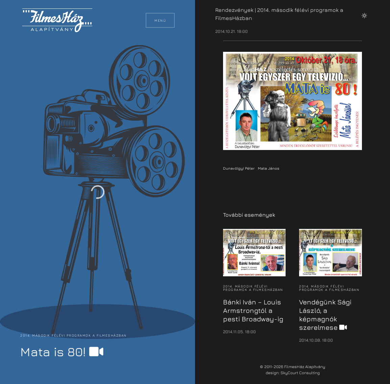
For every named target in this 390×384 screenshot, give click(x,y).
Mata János (268, 168)
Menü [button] (160, 20)
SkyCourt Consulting (300, 372)
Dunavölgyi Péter (238, 168)
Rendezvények (234, 10)
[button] (364, 15)
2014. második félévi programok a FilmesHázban (73, 335)
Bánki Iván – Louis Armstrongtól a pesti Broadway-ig (253, 310)
